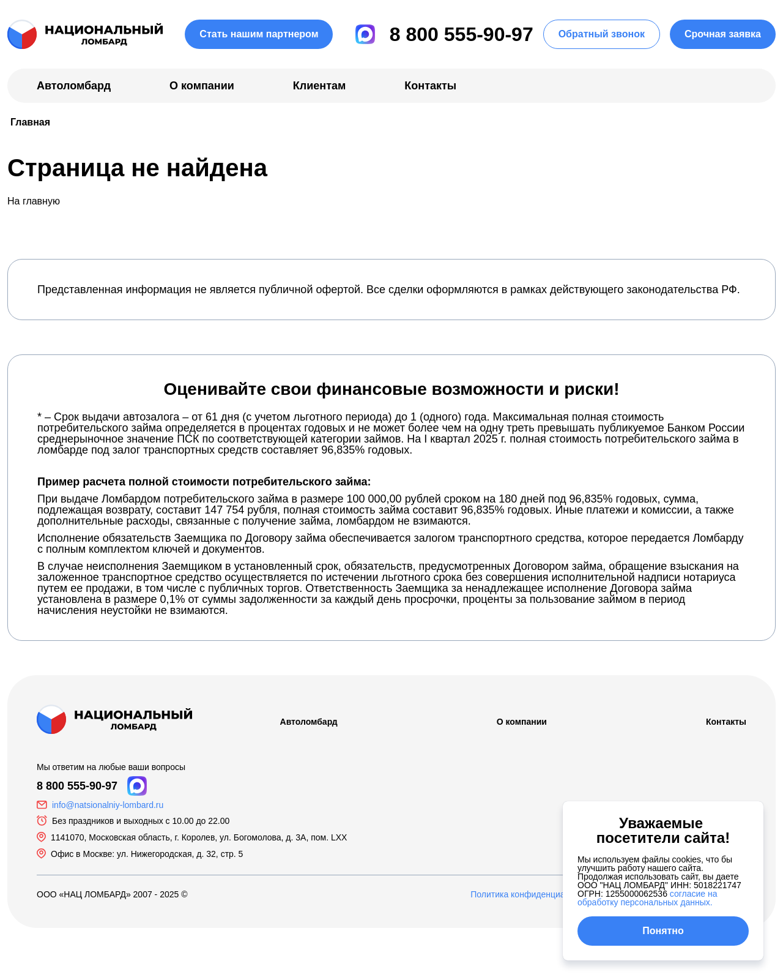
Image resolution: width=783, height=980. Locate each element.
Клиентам (319, 86)
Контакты (430, 86)
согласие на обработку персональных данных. (647, 898)
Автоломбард (74, 86)
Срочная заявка (723, 34)
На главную (33, 201)
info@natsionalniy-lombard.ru (107, 805)
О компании (201, 86)
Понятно (663, 931)
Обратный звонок (601, 34)
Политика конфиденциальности (533, 894)
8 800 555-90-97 (461, 34)
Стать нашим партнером (258, 34)
